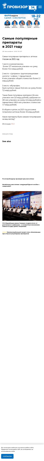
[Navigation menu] (40, 7)
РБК (13, 124)
